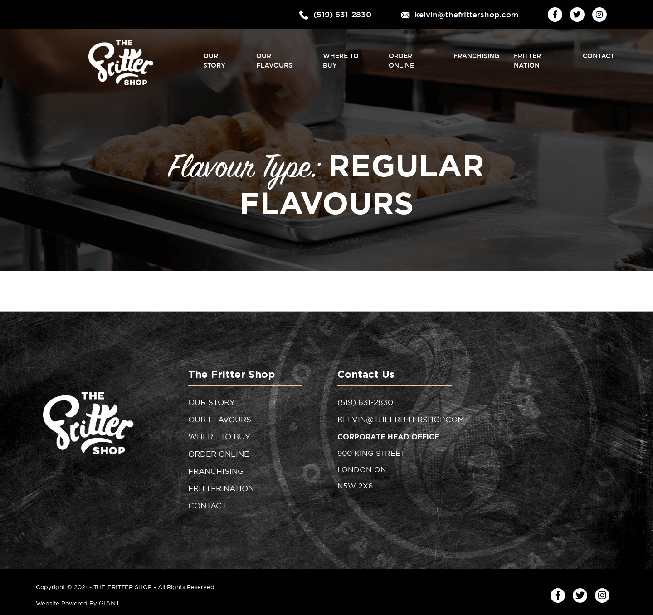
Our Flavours (280, 56)
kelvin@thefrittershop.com (472, 14)
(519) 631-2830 (351, 14)
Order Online (413, 56)
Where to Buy (347, 56)
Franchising (476, 56)
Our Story (219, 56)
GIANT (108, 597)
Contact (598, 56)
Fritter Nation (540, 56)
